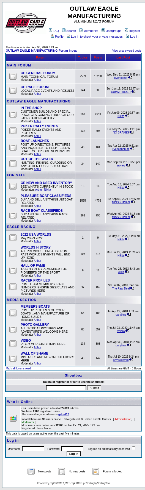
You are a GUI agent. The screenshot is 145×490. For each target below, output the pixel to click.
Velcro (121, 331)
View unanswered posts (126, 50)
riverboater (121, 77)
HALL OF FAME (33, 266)
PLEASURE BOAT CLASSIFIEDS (46, 196)
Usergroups (111, 30)
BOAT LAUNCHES (35, 141)
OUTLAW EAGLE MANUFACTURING (39, 101)
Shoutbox (73, 375)
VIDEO (26, 341)
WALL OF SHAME (34, 353)
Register (132, 30)
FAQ (54, 30)
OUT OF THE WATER (37, 159)
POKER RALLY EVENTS (39, 126)
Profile (57, 36)
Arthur (37, 79)
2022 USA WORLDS (36, 234)
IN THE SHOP (31, 108)
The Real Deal (121, 288)
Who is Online (20, 402)
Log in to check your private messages (95, 36)
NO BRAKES (121, 132)
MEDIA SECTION (22, 300)
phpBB (53, 483)
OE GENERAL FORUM (38, 73)
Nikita (120, 116)
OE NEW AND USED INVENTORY (46, 183)
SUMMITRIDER (121, 91)
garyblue (121, 314)
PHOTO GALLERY (35, 325)
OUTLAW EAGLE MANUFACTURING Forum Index (41, 50)
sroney (121, 165)
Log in (132, 36)
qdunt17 (63, 414)
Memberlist (88, 30)
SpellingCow (103, 483)
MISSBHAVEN (121, 202)
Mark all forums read (18, 368)
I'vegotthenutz (120, 149)
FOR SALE (16, 175)
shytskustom (121, 359)
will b (121, 272)
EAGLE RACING (21, 227)
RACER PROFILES (35, 280)
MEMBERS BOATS (35, 306)
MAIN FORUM (19, 65)
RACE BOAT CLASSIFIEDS (42, 211)
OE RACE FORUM (35, 87)
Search (69, 30)
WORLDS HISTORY (36, 247)
